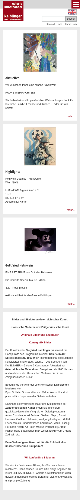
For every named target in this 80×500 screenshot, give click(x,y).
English (72, 12)
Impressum (71, 24)
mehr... (71, 116)
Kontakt (51, 24)
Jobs (60, 24)
